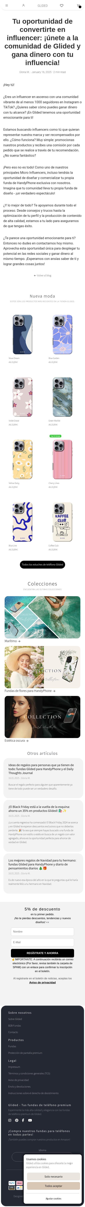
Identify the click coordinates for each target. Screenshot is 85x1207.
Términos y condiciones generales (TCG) (29, 1073)
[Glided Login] (23, 5)
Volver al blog (42, 275)
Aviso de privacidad (42, 982)
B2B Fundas (14, 1025)
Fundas (12, 1046)
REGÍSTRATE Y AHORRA (42, 953)
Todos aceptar (53, 1186)
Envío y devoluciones (19, 1086)
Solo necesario (53, 1176)
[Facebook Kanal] (25, 1120)
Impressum (14, 1067)
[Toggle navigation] (6, 5)
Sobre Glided (15, 1019)
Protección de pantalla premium (25, 1053)
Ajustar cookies (53, 1198)
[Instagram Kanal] (11, 1120)
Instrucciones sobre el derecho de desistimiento (33, 1093)
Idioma (42, 1150)
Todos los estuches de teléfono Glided (42, 564)
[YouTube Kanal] (31, 1120)
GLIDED (43, 5)
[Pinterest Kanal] (18, 1120)
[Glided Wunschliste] (61, 5)
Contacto (13, 1032)
